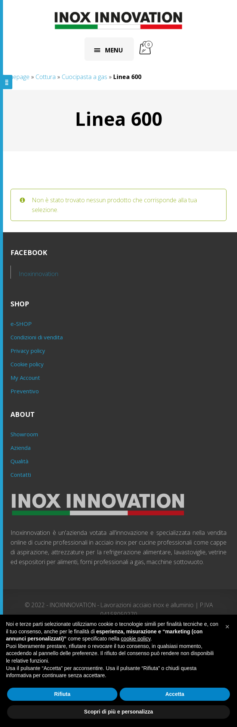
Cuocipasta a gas (84, 77)
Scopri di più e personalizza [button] (118, 712)
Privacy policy (27, 350)
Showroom (24, 434)
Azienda (20, 447)
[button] (227, 627)
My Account (25, 377)
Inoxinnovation (38, 274)
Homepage (15, 77)
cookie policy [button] (135, 639)
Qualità (19, 461)
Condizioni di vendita (36, 337)
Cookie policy (27, 364)
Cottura (46, 77)
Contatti (20, 474)
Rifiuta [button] (62, 694)
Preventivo (24, 391)
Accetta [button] (174, 694)
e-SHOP (21, 323)
